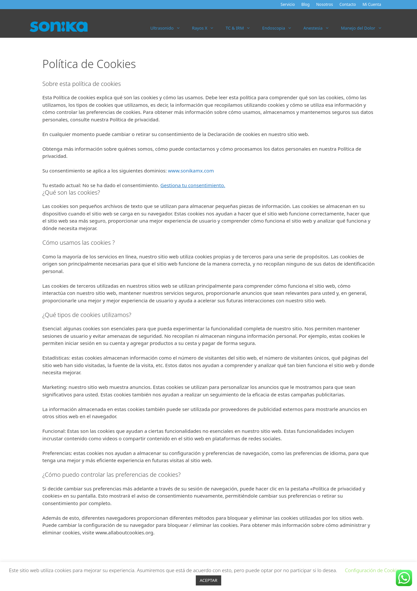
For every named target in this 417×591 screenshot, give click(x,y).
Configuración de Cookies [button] (373, 570)
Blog (305, 4)
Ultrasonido (168, 28)
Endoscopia (280, 28)
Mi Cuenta (372, 4)
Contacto (347, 4)
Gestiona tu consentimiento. (192, 185)
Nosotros (324, 4)
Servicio (287, 4)
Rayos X (206, 28)
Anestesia (319, 28)
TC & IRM (241, 28)
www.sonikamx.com (191, 170)
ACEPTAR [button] (208, 580)
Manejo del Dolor (364, 28)
